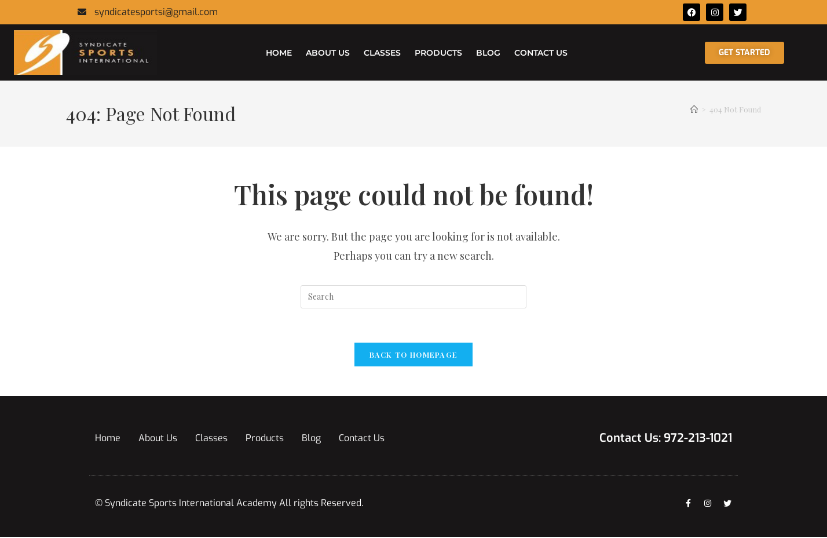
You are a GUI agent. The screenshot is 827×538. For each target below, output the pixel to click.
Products (438, 53)
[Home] (694, 109)
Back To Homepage (413, 356)
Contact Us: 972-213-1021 (665, 439)
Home (279, 53)
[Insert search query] (413, 296)
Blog (488, 53)
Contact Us (541, 53)
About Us (328, 53)
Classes (382, 53)
